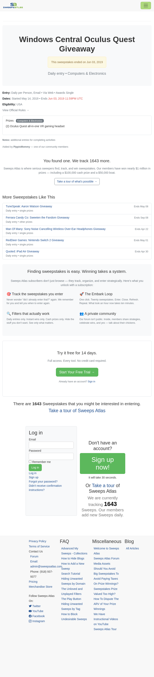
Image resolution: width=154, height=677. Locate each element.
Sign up (33, 477)
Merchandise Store (40, 586)
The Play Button (71, 598)
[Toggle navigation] (146, 5)
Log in (32, 473)
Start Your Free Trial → (77, 372)
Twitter (35, 606)
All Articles (132, 548)
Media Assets (102, 563)
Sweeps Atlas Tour (105, 629)
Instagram (37, 621)
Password (35, 450)
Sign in (91, 381)
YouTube (36, 611)
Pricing (33, 581)
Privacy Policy (37, 541)
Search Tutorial (70, 573)
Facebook (37, 616)
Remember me (41, 461)
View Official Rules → (15, 110)
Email (32, 439)
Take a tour (103, 485)
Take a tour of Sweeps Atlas (77, 410)
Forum (34, 556)
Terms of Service (39, 546)
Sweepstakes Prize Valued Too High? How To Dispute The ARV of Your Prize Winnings (106, 599)
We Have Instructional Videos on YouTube (106, 619)
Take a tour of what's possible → (77, 181)
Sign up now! (102, 463)
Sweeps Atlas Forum (106, 558)
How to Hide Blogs (72, 558)
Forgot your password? (43, 481)
